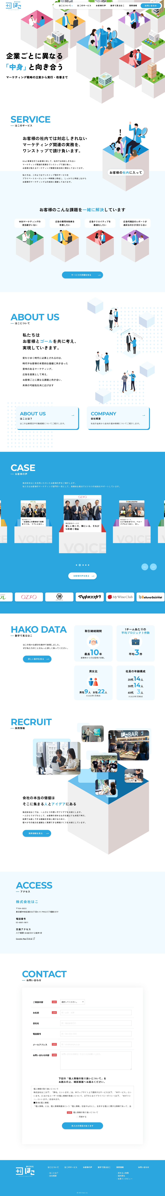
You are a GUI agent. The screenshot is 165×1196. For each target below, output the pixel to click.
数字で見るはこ (117, 6)
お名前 (36, 1017)
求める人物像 (123, 1172)
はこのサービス (84, 6)
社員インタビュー (125, 1178)
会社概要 (53, 1175)
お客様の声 (101, 6)
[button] (76, 569)
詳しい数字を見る (36, 663)
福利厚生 (121, 1175)
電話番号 (37, 1038)
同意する (83, 1121)
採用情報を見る (36, 838)
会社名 (36, 1027)
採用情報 (133, 6)
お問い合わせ (151, 5)
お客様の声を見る (81, 580)
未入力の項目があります (82, 1130)
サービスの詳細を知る (81, 284)
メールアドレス (40, 1049)
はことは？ (53, 1172)
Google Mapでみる (24, 943)
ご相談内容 (38, 1006)
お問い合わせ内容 (41, 1059)
